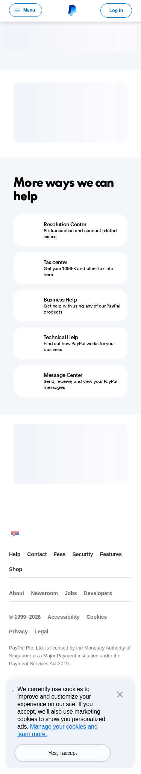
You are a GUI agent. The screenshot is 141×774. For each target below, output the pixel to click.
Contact (37, 554)
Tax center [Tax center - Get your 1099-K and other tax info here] (55, 262)
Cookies (96, 617)
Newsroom (44, 593)
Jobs (71, 593)
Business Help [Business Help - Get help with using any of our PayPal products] (60, 300)
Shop (15, 569)
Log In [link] (116, 10)
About (16, 593)
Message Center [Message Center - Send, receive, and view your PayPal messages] (63, 375)
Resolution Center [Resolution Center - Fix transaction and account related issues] (65, 224)
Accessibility (63, 617)
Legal (42, 631)
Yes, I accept (62, 753)
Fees (59, 554)
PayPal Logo (71, 10)
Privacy (18, 631)
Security (82, 554)
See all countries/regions (15, 535)
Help (14, 554)
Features (111, 554)
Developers (98, 593)
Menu (29, 10)
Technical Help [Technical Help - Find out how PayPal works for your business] (61, 337)
